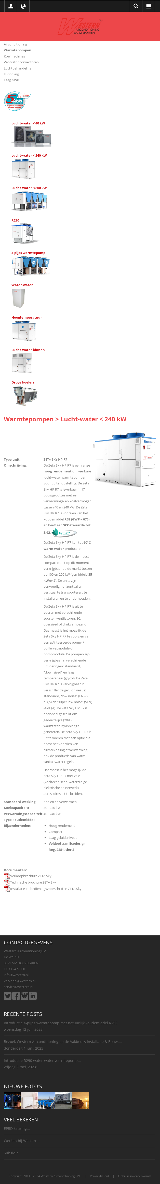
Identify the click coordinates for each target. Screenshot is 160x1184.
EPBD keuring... (17, 1128)
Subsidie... (13, 1153)
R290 (15, 220)
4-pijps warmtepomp (28, 252)
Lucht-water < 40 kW (28, 123)
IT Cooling (11, 74)
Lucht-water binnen (28, 349)
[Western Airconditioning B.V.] (80, 26)
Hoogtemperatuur (26, 317)
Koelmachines (14, 56)
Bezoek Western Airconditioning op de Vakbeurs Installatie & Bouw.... (63, 1041)
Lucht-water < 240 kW (29, 155)
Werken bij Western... (22, 1140)
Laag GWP (11, 80)
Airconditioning (15, 44)
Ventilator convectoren (21, 62)
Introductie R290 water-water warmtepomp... (42, 1060)
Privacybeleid (99, 1176)
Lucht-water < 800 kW (29, 187)
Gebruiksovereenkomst (134, 1176)
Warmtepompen (17, 50)
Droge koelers (22, 382)
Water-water (22, 285)
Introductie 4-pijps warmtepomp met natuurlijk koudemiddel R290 (60, 1022)
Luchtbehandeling (17, 68)
